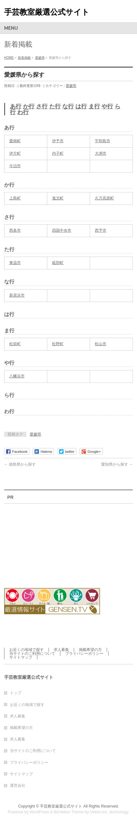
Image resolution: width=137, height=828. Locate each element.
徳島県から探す (20, 464)
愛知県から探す (117, 464)
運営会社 (17, 785)
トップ (15, 693)
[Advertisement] (39, 542)
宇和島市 (102, 141)
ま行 (94, 106)
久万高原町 (104, 198)
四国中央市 (61, 230)
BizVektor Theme (69, 812)
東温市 (15, 262)
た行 (55, 106)
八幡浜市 (17, 376)
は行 (81, 106)
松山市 (100, 344)
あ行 (15, 106)
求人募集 (61, 649)
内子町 (58, 153)
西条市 (15, 230)
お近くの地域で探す (26, 649)
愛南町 (15, 141)
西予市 (100, 230)
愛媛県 (71, 86)
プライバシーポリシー (84, 653)
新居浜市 (17, 295)
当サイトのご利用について (32, 653)
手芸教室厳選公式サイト (46, 12)
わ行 (23, 112)
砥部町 (58, 262)
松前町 (15, 344)
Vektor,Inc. (99, 812)
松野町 (58, 344)
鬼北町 (58, 198)
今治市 (15, 166)
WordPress (39, 812)
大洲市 (100, 153)
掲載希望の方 (90, 649)
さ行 (42, 106)
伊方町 (15, 153)
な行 (68, 106)
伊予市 (58, 141)
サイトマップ (20, 657)
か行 (28, 106)
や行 (107, 106)
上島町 (15, 198)
